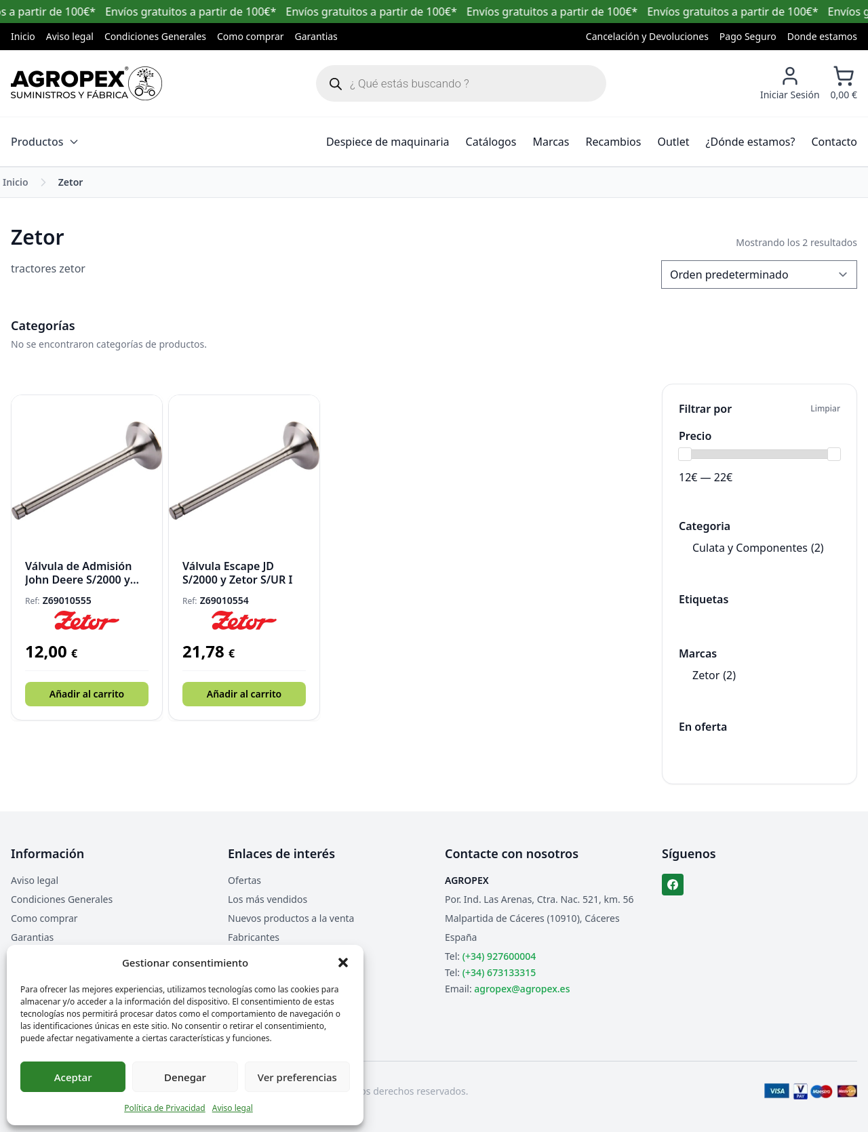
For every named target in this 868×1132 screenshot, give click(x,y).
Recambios (614, 141)
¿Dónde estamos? (750, 141)
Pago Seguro (747, 36)
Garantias (316, 36)
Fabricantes (253, 937)
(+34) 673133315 (499, 972)
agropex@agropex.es (522, 988)
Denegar (185, 1077)
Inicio (23, 36)
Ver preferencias (297, 1077)
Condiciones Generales (155, 36)
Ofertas (244, 880)
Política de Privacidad (164, 1108)
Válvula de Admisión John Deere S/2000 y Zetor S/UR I (78, 572)
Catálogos (491, 141)
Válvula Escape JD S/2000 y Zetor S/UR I (237, 572)
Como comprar (250, 36)
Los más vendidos (267, 899)
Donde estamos (822, 36)
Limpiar (825, 408)
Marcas (550, 141)
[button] (343, 962)
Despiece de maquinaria (388, 141)
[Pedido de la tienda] (759, 274)
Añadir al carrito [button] (87, 693)
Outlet (673, 141)
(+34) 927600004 (499, 956)
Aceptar (73, 1077)
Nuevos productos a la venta (291, 918)
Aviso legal (232, 1108)
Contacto (834, 141)
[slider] (685, 454)
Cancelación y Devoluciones (647, 36)
